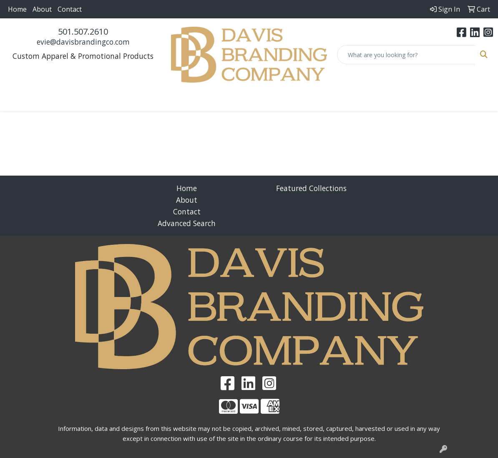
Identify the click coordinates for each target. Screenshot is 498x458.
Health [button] (295, 101)
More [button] (431, 101)
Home (17, 9)
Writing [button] (396, 101)
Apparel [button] (64, 101)
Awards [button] (103, 101)
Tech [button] (361, 101)
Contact (70, 9)
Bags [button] (138, 101)
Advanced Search (187, 223)
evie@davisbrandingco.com (83, 42)
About (42, 9)
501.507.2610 (83, 31)
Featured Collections (311, 188)
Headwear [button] (252, 101)
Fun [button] (215, 101)
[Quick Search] (406, 54)
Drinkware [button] (177, 101)
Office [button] (330, 101)
